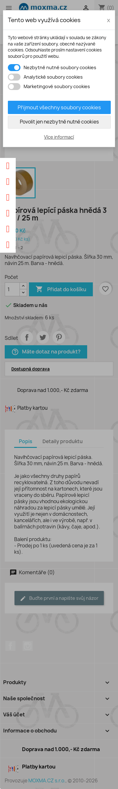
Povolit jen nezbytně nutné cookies (59, 121)
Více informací (59, 137)
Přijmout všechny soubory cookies (59, 107)
